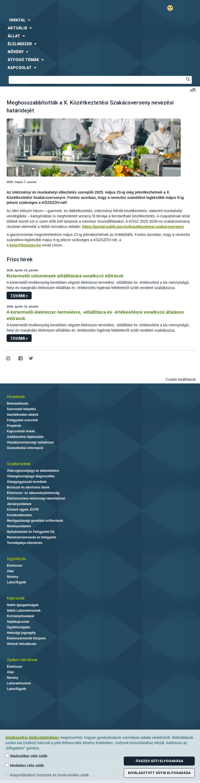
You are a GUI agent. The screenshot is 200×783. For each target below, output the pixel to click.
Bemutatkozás (17, 403)
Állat (10, 571)
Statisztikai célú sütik (26, 756)
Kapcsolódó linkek (21, 431)
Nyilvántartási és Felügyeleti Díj (30, 532)
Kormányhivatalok (20, 616)
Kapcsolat (15, 598)
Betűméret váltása (192, 89)
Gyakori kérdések (22, 660)
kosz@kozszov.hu (25, 245)
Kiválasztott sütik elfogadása (159, 773)
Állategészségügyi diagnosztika (31, 476)
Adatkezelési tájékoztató (25, 437)
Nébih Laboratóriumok (24, 610)
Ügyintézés (16, 559)
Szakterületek (18, 464)
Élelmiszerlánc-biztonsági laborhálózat (36, 498)
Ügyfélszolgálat (18, 627)
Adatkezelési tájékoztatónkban (32, 737)
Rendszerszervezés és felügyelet (31, 537)
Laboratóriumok (19, 683)
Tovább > (19, 295)
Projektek (14, 426)
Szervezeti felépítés (21, 409)
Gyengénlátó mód (172, 8)
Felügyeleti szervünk (22, 420)
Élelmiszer (14, 565)
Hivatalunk (16, 397)
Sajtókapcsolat (18, 622)
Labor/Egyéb (16, 582)
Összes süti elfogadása (159, 761)
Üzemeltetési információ (25, 448)
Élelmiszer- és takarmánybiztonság (33, 493)
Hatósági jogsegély (21, 633)
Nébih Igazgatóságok (23, 605)
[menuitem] (100, 20)
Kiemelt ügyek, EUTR (23, 509)
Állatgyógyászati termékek (27, 482)
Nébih (50, 8)
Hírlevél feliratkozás (22, 644)
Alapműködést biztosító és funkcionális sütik (47, 775)
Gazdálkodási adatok (22, 414)
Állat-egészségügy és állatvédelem (33, 471)
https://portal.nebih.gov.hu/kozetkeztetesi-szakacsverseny (133, 227)
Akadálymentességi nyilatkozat (30, 442)
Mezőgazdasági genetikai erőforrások (35, 521)
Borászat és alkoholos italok (28, 487)
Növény (12, 577)
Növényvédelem (19, 526)
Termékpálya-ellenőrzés (24, 543)
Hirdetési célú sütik (24, 765)
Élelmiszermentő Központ (26, 638)
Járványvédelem (19, 504)
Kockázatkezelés (19, 515)
